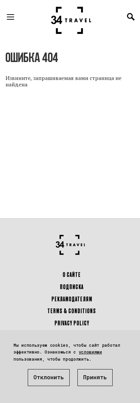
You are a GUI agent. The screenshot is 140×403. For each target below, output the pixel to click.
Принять (95, 377)
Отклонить (48, 377)
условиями (90, 352)
